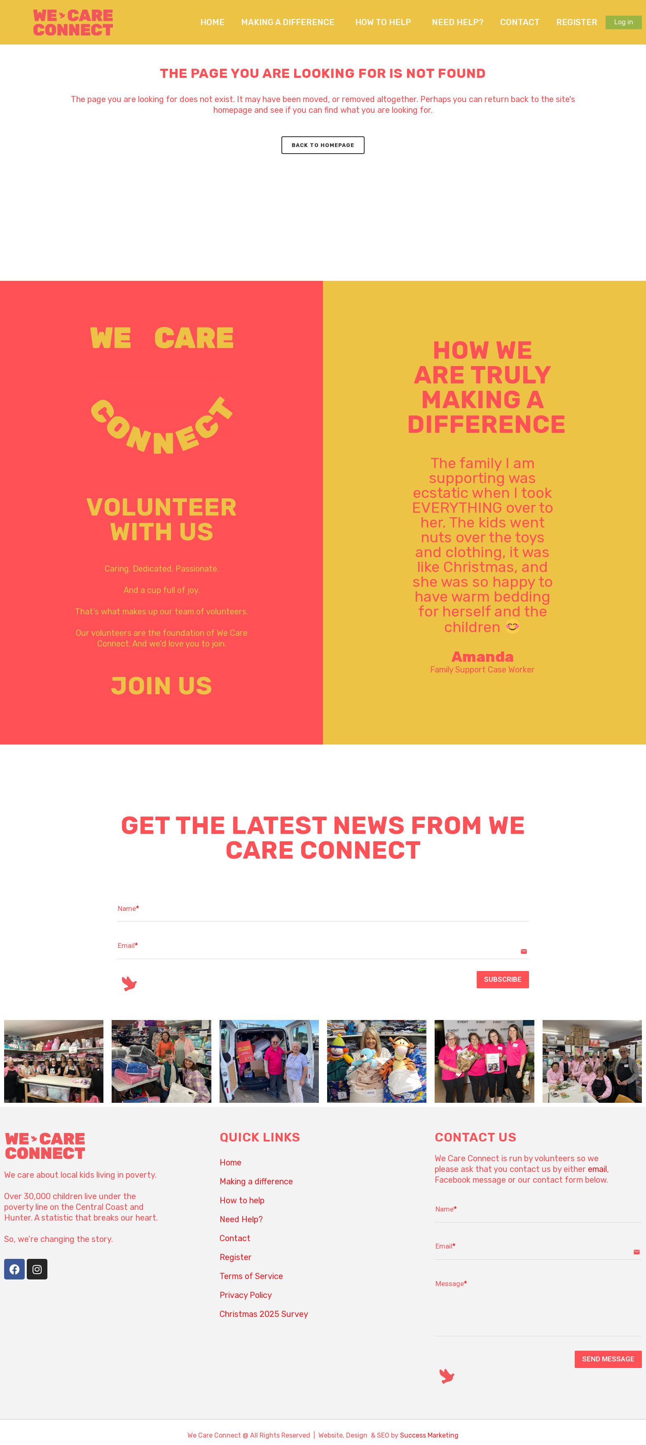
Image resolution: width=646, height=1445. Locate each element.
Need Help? (458, 22)
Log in (623, 22)
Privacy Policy (246, 1295)
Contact (520, 22)
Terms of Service (251, 1276)
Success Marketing (429, 1435)
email (597, 1169)
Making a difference (290, 22)
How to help (385, 22)
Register (576, 22)
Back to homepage (323, 145)
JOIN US (162, 685)
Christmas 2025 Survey (264, 1314)
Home (212, 22)
